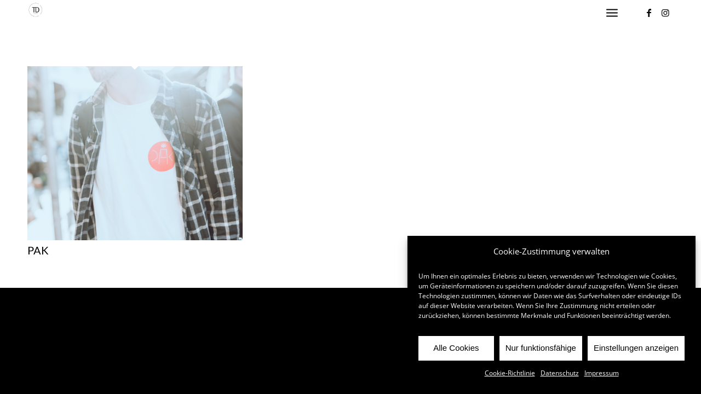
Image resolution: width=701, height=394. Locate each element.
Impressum (601, 373)
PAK (38, 250)
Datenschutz (560, 373)
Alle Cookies (456, 347)
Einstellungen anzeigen (636, 347)
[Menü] (612, 12)
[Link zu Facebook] (649, 12)
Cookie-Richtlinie (510, 373)
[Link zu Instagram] (665, 12)
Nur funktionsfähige (540, 347)
